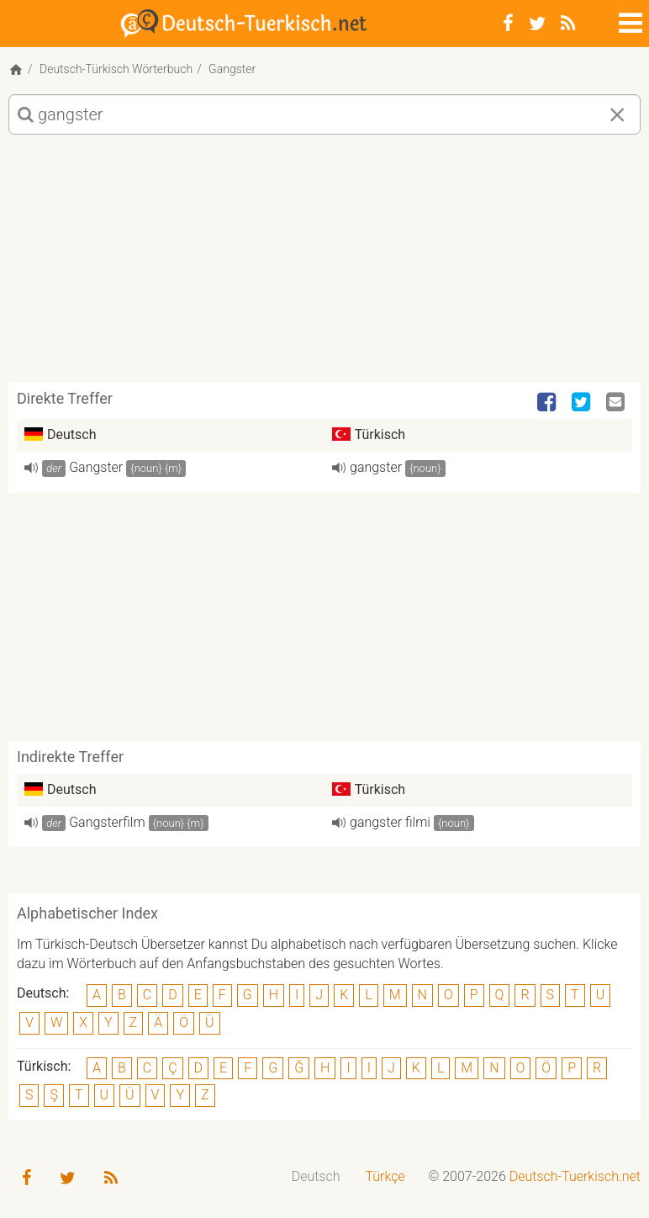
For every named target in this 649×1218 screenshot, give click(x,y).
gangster (376, 467)
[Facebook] (508, 23)
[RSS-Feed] (568, 23)
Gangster (96, 467)
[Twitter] (537, 23)
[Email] (617, 403)
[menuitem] (316, 1177)
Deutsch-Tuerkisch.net (575, 1176)
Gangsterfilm (107, 822)
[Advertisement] (324, 265)
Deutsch (316, 1176)
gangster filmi (390, 822)
